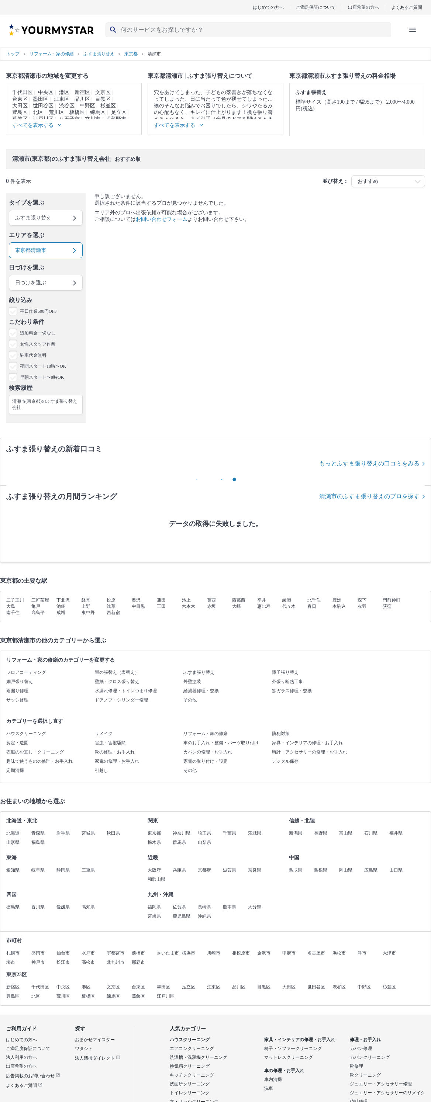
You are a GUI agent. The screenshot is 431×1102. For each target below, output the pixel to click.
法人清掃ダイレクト (97, 1058)
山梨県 (204, 842)
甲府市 (289, 953)
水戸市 (88, 953)
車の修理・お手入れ (284, 1070)
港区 (64, 92)
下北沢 (63, 600)
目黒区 (103, 99)
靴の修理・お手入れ (115, 752)
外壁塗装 (192, 681)
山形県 (13, 842)
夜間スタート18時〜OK (43, 366)
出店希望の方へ (363, 7)
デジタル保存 (285, 761)
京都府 (204, 870)
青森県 (38, 833)
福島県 (38, 842)
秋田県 (113, 833)
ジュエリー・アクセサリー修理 (381, 1084)
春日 (311, 606)
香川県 (38, 906)
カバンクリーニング (370, 1057)
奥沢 (136, 600)
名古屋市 (316, 953)
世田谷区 (43, 105)
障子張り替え (285, 672)
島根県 (320, 870)
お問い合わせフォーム (161, 219)
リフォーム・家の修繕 (205, 733)
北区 (38, 112)
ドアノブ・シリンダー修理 (121, 700)
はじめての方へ (268, 7)
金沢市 (263, 953)
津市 (362, 953)
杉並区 (108, 105)
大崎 (236, 606)
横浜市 (188, 953)
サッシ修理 (17, 700)
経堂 (86, 600)
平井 (261, 600)
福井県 (396, 833)
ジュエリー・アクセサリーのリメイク (387, 1092)
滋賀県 (229, 870)
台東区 (20, 99)
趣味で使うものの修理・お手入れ (39, 761)
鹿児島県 (181, 916)
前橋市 (138, 953)
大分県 (254, 906)
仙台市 (63, 953)
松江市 (63, 962)
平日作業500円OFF (38, 311)
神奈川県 (181, 833)
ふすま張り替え (198, 672)
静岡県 (63, 870)
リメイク (104, 733)
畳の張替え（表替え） (117, 672)
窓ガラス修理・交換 (292, 690)
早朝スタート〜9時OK (42, 377)
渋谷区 (67, 105)
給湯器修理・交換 (201, 690)
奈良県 (254, 870)
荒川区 (56, 112)
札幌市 (13, 953)
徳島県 (13, 906)
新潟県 (295, 833)
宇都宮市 (115, 953)
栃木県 (154, 842)
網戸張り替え (19, 681)
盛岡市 (38, 953)
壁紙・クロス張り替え (117, 681)
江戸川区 (166, 996)
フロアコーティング (26, 672)
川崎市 (213, 953)
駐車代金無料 (33, 355)
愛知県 (13, 870)
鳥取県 (295, 870)
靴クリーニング (365, 1075)
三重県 (88, 870)
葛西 (211, 600)
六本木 (188, 606)
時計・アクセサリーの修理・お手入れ (309, 752)
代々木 (289, 606)
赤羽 (362, 606)
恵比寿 (263, 606)
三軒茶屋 (40, 600)
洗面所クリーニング (190, 1084)
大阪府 (154, 870)
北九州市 (115, 962)
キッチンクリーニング (192, 1075)
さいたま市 (168, 953)
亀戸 (35, 606)
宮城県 (88, 833)
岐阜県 (38, 870)
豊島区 (20, 112)
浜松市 (339, 953)
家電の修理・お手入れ (117, 761)
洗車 (268, 1088)
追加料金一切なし (37, 333)
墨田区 (40, 99)
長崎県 (204, 906)
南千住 (13, 612)
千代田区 (22, 92)
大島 (10, 606)
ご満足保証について (316, 7)
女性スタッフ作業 (37, 344)
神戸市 (38, 962)
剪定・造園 (17, 742)
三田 (161, 606)
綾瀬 (286, 600)
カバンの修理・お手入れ (207, 752)
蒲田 (161, 600)
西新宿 (113, 612)
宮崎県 (154, 916)
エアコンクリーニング (192, 1048)
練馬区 (98, 112)
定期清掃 (15, 770)
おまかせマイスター (95, 1039)
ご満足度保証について (28, 1048)
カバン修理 (361, 1048)
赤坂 (211, 606)
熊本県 (229, 906)
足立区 (119, 112)
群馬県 (179, 842)
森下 (362, 600)
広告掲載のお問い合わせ (33, 1075)
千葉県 (229, 833)
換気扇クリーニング (190, 1066)
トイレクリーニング (190, 1092)
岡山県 (345, 870)
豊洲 (336, 600)
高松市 (88, 962)
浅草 (111, 606)
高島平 (38, 612)
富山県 (345, 833)
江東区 (61, 99)
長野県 (320, 833)
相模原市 (241, 953)
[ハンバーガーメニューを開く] (412, 30)
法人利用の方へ (21, 1057)
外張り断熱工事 (287, 681)
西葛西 (238, 600)
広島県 (370, 870)
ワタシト (84, 1048)
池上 (186, 600)
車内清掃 (273, 1079)
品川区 (82, 99)
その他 (190, 700)
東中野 (88, 612)
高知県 (88, 906)
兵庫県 (179, 870)
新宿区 (82, 92)
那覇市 (138, 962)
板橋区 (77, 112)
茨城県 (254, 833)
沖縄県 (204, 916)
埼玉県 (204, 833)
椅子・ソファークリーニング (293, 1048)
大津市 (389, 953)
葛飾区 (138, 996)
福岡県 (154, 906)
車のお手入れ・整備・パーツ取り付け (221, 742)
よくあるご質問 (406, 7)
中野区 (87, 105)
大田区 (20, 105)
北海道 (13, 833)
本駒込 (339, 606)
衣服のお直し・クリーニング (35, 752)
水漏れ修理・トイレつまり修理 (126, 690)
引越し (101, 770)
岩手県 (63, 833)
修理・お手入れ (365, 1039)
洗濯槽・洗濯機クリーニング (198, 1057)
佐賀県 (179, 906)
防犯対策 (281, 733)
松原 (111, 600)
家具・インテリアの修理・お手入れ (307, 742)
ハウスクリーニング (26, 733)
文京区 (103, 92)
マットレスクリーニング (288, 1057)
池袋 (60, 606)
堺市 (10, 962)
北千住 (314, 600)
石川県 (370, 833)
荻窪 (387, 606)
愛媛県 (63, 906)
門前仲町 (391, 600)
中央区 (46, 92)
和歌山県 (156, 879)
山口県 (396, 870)
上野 (86, 606)
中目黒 (138, 606)
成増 (60, 612)
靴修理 (356, 1066)
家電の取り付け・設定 (205, 761)
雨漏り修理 (17, 690)
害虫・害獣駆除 (110, 742)
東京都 (154, 833)
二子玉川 (15, 600)
